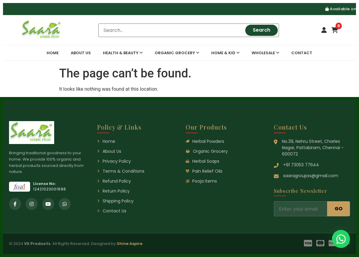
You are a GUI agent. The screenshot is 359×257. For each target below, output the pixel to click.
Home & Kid (225, 53)
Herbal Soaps (202, 161)
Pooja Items (201, 181)
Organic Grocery (177, 53)
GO (338, 208)
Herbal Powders (205, 141)
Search (261, 30)
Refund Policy (114, 181)
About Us (81, 53)
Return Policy (113, 191)
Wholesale (265, 53)
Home (53, 53)
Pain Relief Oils (204, 171)
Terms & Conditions (120, 171)
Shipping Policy (115, 201)
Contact (301, 53)
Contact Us (111, 211)
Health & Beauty (123, 53)
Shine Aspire (129, 243)
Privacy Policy (114, 161)
